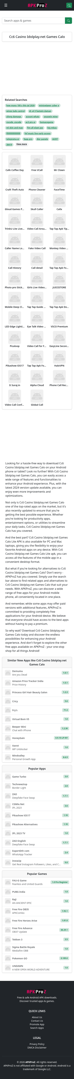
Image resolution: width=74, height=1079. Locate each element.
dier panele (42, 139)
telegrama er (12, 139)
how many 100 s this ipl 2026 (20, 105)
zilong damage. (14, 116)
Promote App (37, 1024)
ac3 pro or (31, 122)
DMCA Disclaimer (36, 1047)
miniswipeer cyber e (49, 105)
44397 (55, 139)
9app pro (28, 139)
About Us (37, 1017)
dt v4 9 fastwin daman (40, 111)
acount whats (32, 116)
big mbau (52, 127)
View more (21, 144)
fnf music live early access (38, 133)
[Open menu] (6, 5)
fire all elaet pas (35, 127)
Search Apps (37, 1027)
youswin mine (51, 116)
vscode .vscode (13, 122)
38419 (9, 144)
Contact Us (37, 1020)
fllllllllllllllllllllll (13, 133)
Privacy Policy (37, 1044)
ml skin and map (14, 127)
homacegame (46, 122)
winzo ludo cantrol (15, 111)
